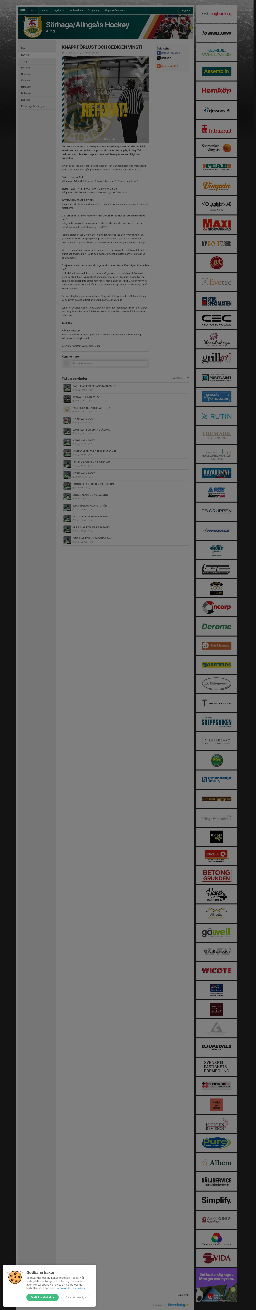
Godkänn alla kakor (42, 1297)
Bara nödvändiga (76, 1297)
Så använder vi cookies (70, 1288)
